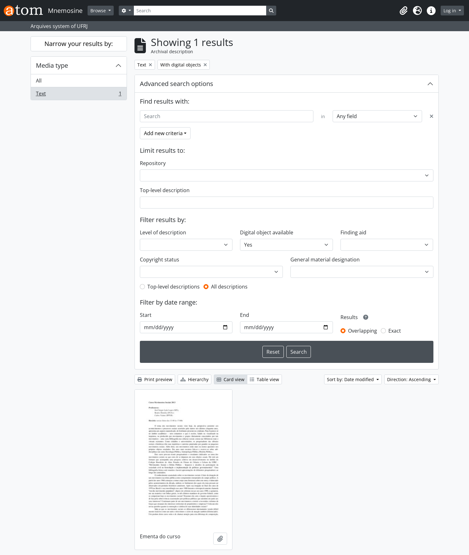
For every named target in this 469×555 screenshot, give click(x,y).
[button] (403, 11)
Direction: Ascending (409, 379)
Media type (52, 65)
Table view (264, 379)
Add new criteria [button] (163, 133)
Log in (450, 11)
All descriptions (229, 286)
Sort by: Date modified (351, 379)
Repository (153, 163)
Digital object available (266, 232)
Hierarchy (194, 379)
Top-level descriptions (173, 286)
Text (79, 95)
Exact (394, 330)
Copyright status (159, 259)
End (244, 315)
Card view (230, 379)
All (39, 80)
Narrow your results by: (78, 43)
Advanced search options (176, 83)
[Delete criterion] (431, 116)
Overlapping (362, 330)
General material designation (325, 259)
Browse (98, 11)
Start (146, 315)
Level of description (163, 232)
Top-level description (165, 190)
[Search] (200, 10)
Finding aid (353, 232)
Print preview (154, 379)
